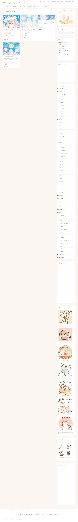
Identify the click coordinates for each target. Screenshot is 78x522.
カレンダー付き (7, 62)
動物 (60, 128)
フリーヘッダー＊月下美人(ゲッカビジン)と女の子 (46, 23)
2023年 (62, 105)
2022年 (6, 64)
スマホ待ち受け (45, 6)
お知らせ (60, 142)
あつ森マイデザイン (62, 254)
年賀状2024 (62, 226)
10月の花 (61, 187)
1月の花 (61, 161)
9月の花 (61, 184)
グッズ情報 (62, 147)
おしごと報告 (62, 150)
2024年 (62, 102)
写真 (59, 201)
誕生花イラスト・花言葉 (63, 158)
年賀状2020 (62, 246)
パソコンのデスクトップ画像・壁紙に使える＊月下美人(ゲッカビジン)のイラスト (29, 31)
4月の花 (61, 170)
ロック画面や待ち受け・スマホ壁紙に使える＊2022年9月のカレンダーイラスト (11, 58)
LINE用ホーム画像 (61, 209)
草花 (60, 206)
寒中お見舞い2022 (64, 240)
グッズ (29, 6)
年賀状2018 (62, 251)
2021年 (62, 111)
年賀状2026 (62, 215)
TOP (16, 509)
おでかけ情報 (60, 198)
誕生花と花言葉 (36, 6)
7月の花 (61, 178)
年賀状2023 (62, 232)
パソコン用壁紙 (24, 35)
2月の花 (61, 164)
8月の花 (61, 181)
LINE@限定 (60, 195)
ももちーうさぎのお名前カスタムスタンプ (66, 432)
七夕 (60, 139)
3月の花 (61, 167)
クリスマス (62, 136)
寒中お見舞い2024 (64, 229)
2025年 (62, 99)
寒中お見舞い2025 (64, 223)
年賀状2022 (62, 237)
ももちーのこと (7, 6)
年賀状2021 (62, 243)
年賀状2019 (62, 248)
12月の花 (61, 192)
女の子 (6, 35)
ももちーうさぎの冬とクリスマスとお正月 (65, 413)
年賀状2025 (62, 220)
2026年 (62, 97)
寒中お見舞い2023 (64, 234)
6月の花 (61, 175)
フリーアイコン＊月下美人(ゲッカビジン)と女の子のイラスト (11, 30)
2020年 (62, 113)
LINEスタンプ (14, 6)
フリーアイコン (23, 6)
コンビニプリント (64, 153)
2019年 (62, 116)
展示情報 (61, 144)
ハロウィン (62, 133)
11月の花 (61, 189)
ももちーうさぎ (63, 130)
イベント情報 (62, 156)
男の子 (61, 122)
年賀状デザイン (61, 212)
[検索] (66, 32)
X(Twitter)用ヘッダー (43, 27)
